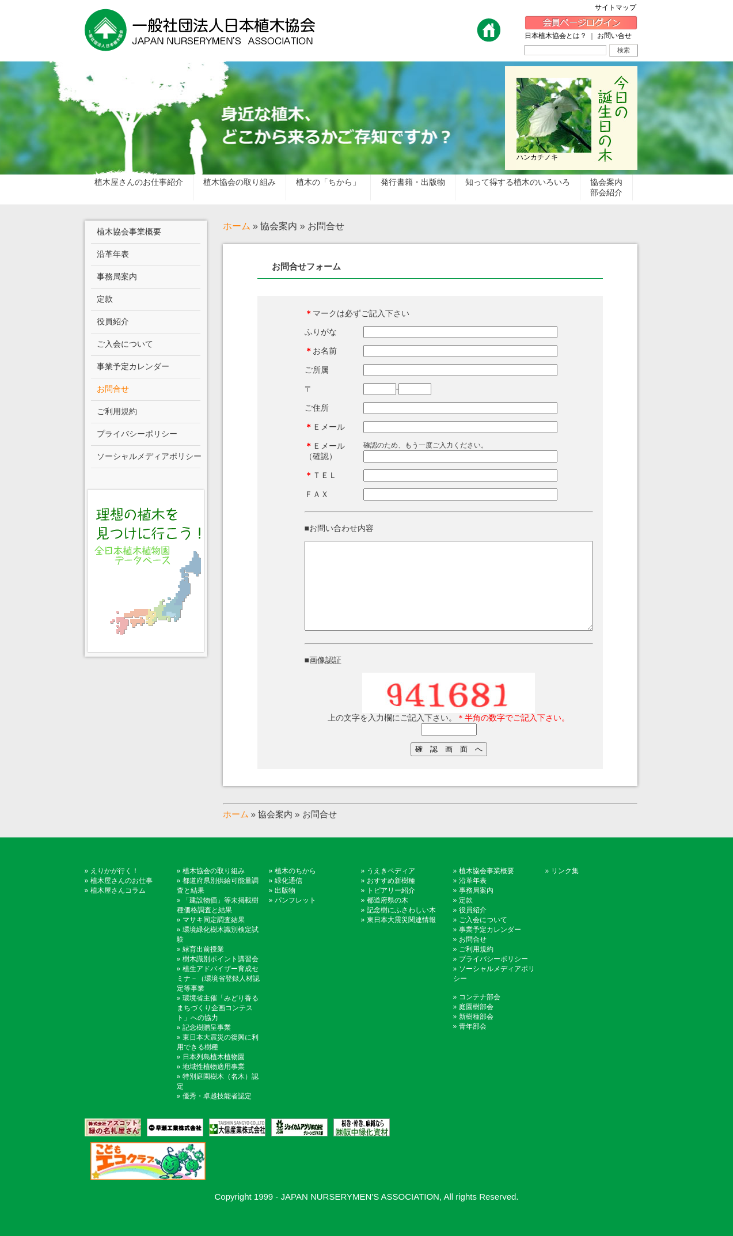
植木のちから (295, 888)
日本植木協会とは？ (556, 36)
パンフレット (295, 917)
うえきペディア (391, 888)
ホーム (236, 226)
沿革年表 (473, 898)
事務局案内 (476, 908)
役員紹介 (473, 927)
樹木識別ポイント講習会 (221, 976)
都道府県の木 (387, 917)
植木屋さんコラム (118, 908)
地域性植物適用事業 (214, 1084)
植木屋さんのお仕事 (121, 898)
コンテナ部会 (479, 1014)
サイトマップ (619, 7)
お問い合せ (614, 36)
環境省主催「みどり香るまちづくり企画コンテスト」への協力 (218, 1025)
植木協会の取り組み (214, 888)
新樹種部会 (476, 1034)
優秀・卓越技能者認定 (217, 1113)
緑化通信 (288, 898)
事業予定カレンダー (490, 947)
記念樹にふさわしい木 (401, 927)
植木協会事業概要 (486, 888)
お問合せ (473, 957)
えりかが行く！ (114, 888)
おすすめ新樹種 (391, 898)
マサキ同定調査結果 (214, 937)
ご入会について (483, 937)
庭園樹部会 (476, 1024)
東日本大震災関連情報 (401, 937)
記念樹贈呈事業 (207, 1045)
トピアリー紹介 (391, 908)
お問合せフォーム (306, 266)
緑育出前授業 (203, 966)
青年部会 (473, 1044)
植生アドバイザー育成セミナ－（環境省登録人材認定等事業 (218, 996)
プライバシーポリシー (493, 976)
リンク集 (565, 888)
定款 (466, 917)
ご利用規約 (476, 966)
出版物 (285, 908)
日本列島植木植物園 (214, 1074)
